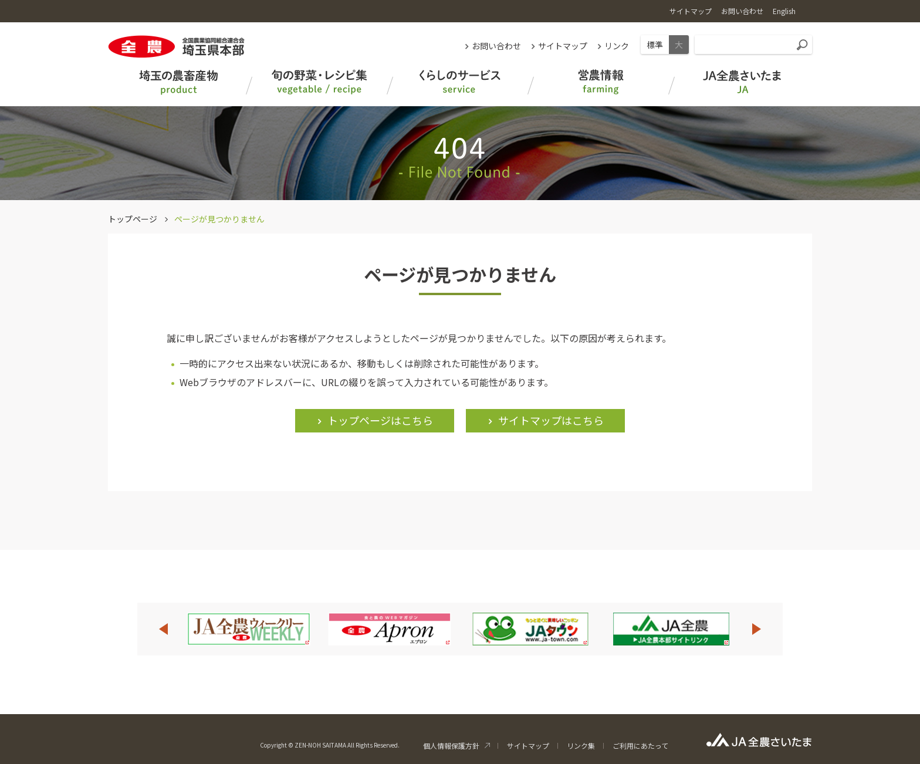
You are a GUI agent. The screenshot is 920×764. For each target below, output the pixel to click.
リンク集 (581, 746)
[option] (248, 629)
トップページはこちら (380, 420)
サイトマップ (562, 46)
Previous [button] (163, 629)
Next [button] (757, 629)
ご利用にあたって (640, 746)
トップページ (132, 219)
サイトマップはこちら (551, 420)
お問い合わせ (496, 46)
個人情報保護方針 (451, 746)
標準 (655, 44)
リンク (616, 46)
